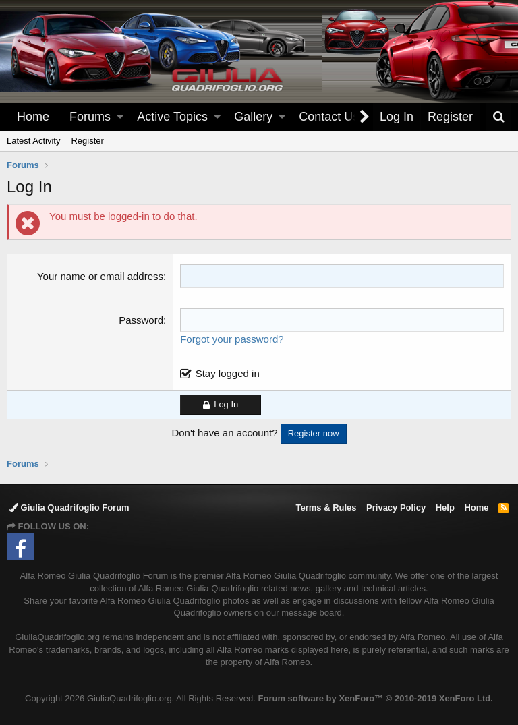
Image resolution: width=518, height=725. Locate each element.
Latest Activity (33, 141)
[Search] (498, 117)
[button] (120, 117)
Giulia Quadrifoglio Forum (69, 507)
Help (445, 507)
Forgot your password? (231, 339)
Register (87, 141)
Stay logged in (228, 373)
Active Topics (172, 116)
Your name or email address (100, 276)
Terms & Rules (325, 507)
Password (141, 320)
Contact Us (329, 116)
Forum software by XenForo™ (375, 698)
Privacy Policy (396, 507)
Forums (90, 116)
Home (33, 116)
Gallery (253, 116)
